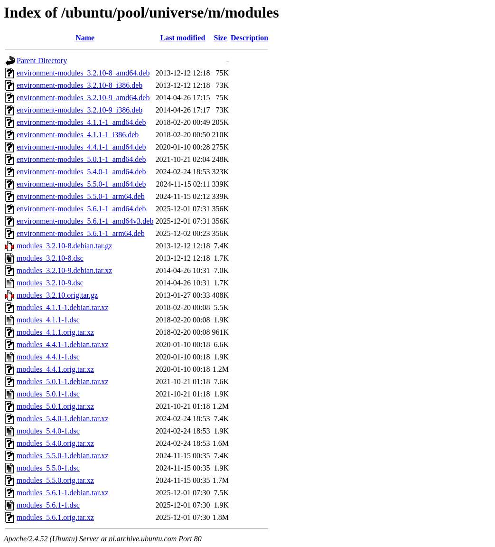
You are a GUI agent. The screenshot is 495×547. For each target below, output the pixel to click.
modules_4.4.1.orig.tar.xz (55, 369)
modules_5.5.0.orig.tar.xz (55, 480)
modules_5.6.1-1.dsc (48, 505)
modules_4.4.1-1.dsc (48, 357)
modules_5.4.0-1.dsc (48, 431)
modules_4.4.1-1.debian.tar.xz (62, 344)
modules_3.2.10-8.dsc (50, 258)
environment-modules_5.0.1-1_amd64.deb (81, 159)
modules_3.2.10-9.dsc (50, 283)
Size (220, 38)
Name (84, 38)
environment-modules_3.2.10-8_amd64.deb (83, 73)
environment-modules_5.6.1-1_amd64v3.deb (85, 221)
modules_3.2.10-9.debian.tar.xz (64, 270)
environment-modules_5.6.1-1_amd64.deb (81, 209)
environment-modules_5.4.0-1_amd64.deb (81, 172)
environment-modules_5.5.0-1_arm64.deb (81, 196)
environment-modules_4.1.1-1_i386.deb (78, 135)
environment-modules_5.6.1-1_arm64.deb (81, 233)
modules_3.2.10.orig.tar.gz (57, 295)
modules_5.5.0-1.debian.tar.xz (62, 456)
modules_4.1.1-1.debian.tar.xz (62, 307)
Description (249, 38)
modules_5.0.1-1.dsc (48, 394)
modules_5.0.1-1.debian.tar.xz (62, 381)
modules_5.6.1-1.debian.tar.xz (62, 493)
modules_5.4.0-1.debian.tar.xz (62, 419)
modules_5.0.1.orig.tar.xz (55, 406)
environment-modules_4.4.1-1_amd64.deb (81, 147)
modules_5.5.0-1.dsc (48, 468)
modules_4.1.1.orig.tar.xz (55, 332)
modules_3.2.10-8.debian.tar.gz (64, 246)
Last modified (182, 38)
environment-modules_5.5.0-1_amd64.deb (81, 184)
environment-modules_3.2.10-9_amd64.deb (83, 98)
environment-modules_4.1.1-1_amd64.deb (81, 122)
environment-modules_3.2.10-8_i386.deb (79, 85)
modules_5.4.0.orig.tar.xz (55, 443)
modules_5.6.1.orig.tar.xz (55, 517)
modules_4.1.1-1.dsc (48, 320)
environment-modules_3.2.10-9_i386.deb (79, 110)
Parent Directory (42, 61)
